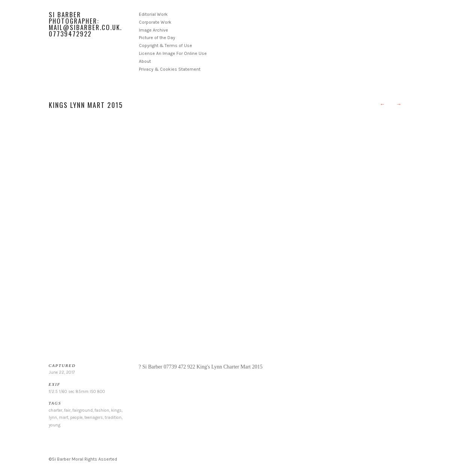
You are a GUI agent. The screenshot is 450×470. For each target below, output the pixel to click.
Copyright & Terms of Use (165, 45)
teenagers (93, 417)
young (54, 425)
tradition (113, 417)
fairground (82, 410)
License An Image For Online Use (173, 53)
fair (67, 410)
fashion (102, 410)
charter (55, 410)
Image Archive (153, 30)
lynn (53, 417)
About (145, 61)
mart (63, 417)
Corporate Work (155, 22)
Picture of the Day (157, 37)
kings (116, 410)
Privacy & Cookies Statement (169, 69)
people (76, 417)
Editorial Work (153, 14)
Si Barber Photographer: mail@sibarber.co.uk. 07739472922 (85, 24)
